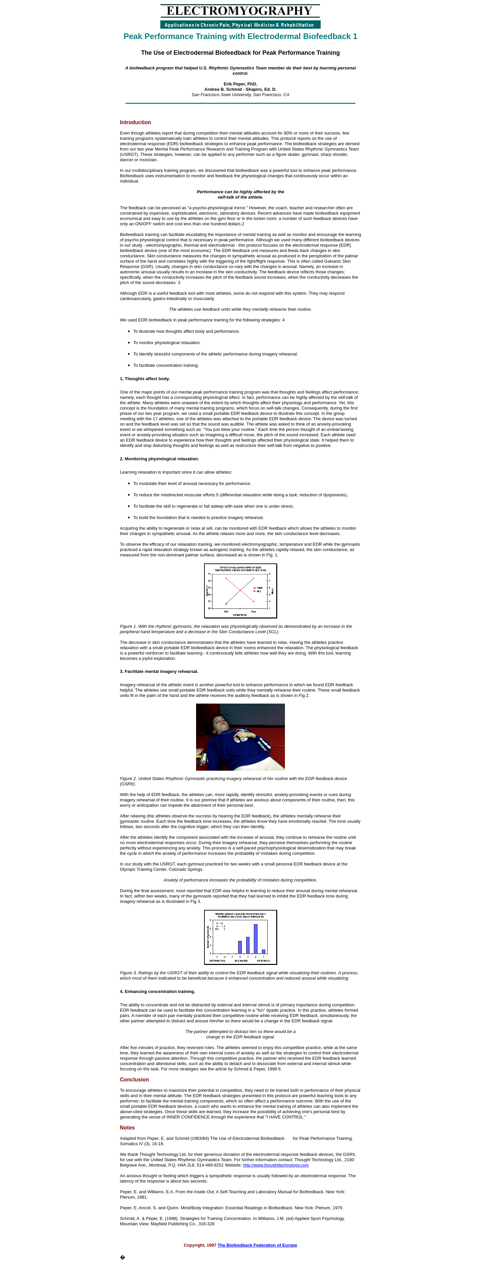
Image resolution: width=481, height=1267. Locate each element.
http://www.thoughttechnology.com (276, 1165)
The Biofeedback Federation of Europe (257, 1245)
